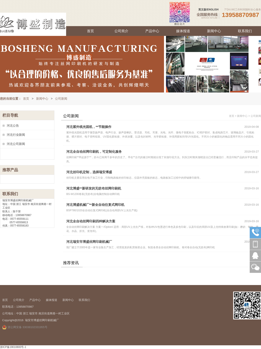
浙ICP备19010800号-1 (13, 347)
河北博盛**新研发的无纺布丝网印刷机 (93, 188)
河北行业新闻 (16, 134)
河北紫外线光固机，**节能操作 (88, 127)
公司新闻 (61, 98)
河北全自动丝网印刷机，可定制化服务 (94, 151)
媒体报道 (183, 31)
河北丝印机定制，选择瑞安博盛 (89, 172)
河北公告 (13, 125)
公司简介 (121, 31)
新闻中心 (214, 31)
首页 (90, 31)
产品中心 (152, 31)
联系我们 (245, 31)
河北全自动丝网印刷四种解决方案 (90, 221)
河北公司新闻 (16, 144)
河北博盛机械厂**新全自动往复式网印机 (95, 204)
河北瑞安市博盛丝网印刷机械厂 (89, 241)
